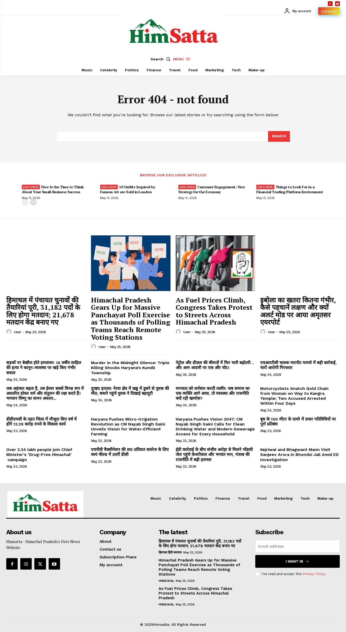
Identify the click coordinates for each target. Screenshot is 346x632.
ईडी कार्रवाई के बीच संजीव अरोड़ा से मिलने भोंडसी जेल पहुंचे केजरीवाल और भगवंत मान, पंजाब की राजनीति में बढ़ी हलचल (214, 454)
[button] (161, 59)
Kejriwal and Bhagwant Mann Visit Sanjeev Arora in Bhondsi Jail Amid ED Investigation (299, 454)
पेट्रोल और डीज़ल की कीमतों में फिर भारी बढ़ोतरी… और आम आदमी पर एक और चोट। (215, 365)
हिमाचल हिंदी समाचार (170, 552)
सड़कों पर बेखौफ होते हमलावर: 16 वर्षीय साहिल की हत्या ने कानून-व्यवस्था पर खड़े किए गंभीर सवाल (43, 367)
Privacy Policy (314, 574)
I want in (297, 561)
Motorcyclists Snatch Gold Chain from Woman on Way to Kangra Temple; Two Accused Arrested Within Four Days (294, 396)
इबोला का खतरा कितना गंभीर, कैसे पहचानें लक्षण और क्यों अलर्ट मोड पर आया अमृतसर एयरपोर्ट (298, 311)
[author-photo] (9, 332)
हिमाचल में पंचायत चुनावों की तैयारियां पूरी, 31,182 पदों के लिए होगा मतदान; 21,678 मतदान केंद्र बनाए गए (43, 311)
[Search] (279, 136)
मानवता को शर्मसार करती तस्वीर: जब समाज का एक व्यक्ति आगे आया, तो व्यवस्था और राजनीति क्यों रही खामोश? (213, 393)
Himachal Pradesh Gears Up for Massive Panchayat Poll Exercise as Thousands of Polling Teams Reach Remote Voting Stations (130, 318)
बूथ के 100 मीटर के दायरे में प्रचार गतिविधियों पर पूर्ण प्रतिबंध (298, 422)
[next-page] (33, 202)
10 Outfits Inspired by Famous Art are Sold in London (127, 189)
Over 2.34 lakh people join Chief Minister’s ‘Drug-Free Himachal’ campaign (39, 454)
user (17, 332)
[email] (297, 546)
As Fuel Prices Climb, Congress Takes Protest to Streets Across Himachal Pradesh (214, 311)
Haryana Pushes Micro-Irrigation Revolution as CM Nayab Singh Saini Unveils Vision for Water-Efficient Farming (128, 427)
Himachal (166, 581)
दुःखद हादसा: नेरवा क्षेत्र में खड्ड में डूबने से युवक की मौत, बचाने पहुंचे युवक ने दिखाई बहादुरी (130, 391)
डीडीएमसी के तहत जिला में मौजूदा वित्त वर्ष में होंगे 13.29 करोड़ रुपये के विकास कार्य (41, 422)
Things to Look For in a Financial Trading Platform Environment (289, 189)
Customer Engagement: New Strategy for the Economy (211, 189)
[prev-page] (25, 202)
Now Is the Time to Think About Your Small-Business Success (53, 189)
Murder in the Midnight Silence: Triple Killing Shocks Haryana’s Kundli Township (130, 367)
